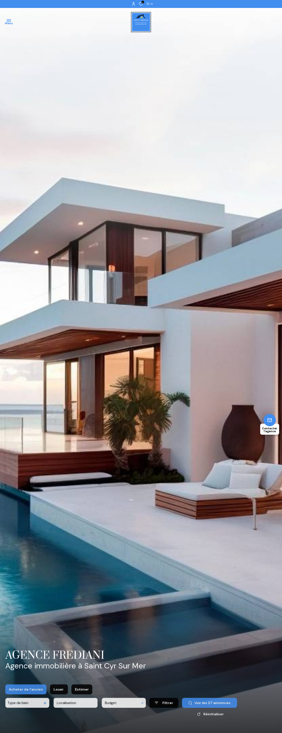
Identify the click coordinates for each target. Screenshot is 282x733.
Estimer (82, 696)
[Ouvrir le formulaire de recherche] (163, 710)
